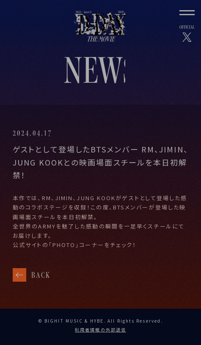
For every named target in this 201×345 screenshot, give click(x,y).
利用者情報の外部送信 (100, 329)
